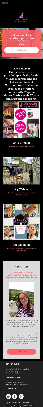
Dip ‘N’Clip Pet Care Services (17, 403)
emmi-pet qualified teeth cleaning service (21, 146)
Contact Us (21, 50)
